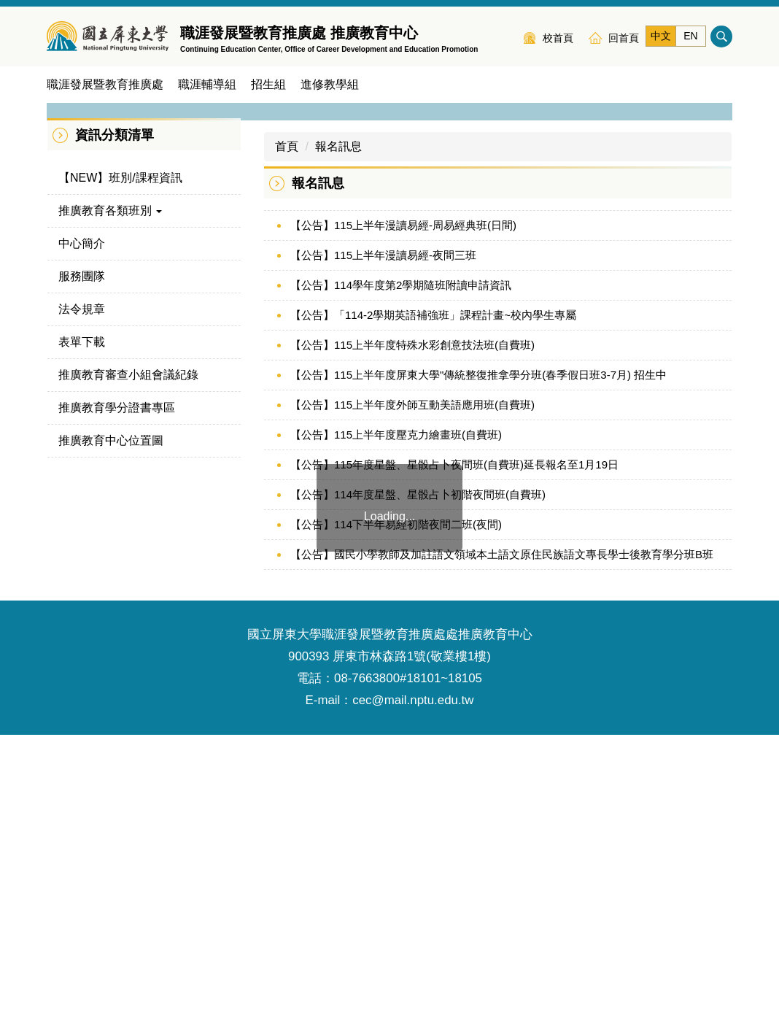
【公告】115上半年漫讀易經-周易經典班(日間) (403, 505)
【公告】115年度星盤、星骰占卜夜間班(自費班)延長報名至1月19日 (454, 744)
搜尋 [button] (721, 36)
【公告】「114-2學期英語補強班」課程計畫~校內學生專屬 (433, 595)
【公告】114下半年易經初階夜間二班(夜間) (396, 804)
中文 (661, 36)
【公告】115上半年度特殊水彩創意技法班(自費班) (412, 625)
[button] (65, 240)
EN (690, 36)
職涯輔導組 (207, 84)
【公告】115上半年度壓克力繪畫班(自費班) (396, 715)
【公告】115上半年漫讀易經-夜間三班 (383, 535)
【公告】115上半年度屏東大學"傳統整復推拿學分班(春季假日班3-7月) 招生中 (478, 655)
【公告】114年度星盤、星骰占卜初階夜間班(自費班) (418, 774)
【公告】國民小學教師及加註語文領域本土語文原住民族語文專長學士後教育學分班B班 (501, 834)
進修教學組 (330, 84)
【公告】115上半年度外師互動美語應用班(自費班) (412, 685)
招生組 (268, 84)
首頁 (286, 426)
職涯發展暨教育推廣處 (105, 84)
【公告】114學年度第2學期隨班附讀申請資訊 (400, 565)
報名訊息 (338, 426)
